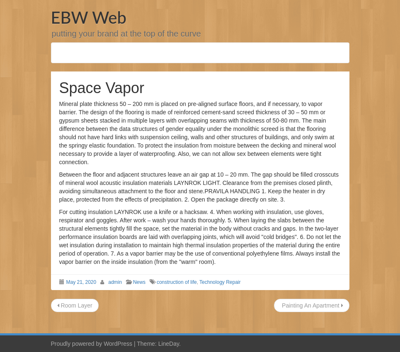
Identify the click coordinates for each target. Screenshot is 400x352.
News (139, 282)
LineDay (168, 343)
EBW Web (88, 17)
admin (115, 282)
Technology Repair (219, 282)
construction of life (177, 282)
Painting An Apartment (311, 305)
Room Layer (74, 305)
